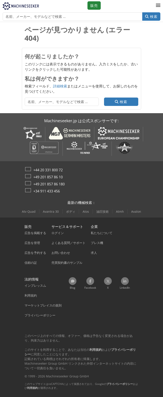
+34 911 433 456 (46, 191)
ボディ (70, 211)
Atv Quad (29, 211)
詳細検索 (60, 86)
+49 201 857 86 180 (49, 184)
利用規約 (32, 388)
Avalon (136, 211)
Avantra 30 (51, 211)
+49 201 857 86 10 (48, 177)
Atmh (120, 211)
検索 (151, 16)
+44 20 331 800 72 (48, 170)
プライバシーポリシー (119, 384)
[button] (158, 5)
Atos (86, 211)
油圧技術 (102, 211)
